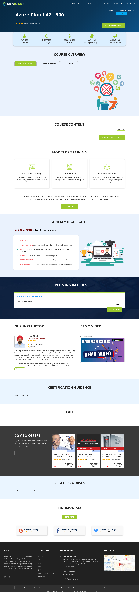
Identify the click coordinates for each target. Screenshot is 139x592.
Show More (19, 369)
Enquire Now (114, 309)
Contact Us (130, 3)
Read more (69, 517)
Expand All (120, 129)
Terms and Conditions (69, 588)
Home (73, 3)
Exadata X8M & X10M (111, 457)
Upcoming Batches (113, 25)
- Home (40, 557)
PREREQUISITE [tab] (69, 64)
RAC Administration (62, 457)
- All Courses (42, 560)
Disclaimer (105, 588)
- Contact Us (42, 576)
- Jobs (39, 567)
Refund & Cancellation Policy (32, 588)
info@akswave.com (71, 579)
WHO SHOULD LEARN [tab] (48, 64)
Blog (99, 3)
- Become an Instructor (46, 573)
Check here (121, 14)
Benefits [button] (91, 3)
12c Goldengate (85, 457)
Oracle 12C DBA (60, 454)
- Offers (40, 563)
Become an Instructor (113, 3)
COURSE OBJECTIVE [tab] (25, 64)
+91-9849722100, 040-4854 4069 (69, 573)
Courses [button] (81, 3)
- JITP (39, 570)
